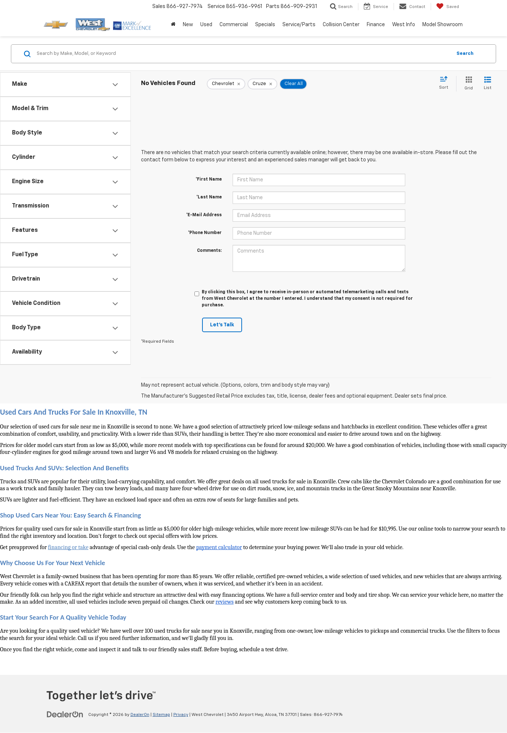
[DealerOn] (65, 714)
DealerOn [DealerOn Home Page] (139, 715)
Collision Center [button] (341, 24)
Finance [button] (376, 24)
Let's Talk (222, 324)
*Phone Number (205, 233)
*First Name (209, 179)
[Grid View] (467, 84)
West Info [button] (403, 24)
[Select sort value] (445, 83)
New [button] (188, 24)
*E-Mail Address (204, 215)
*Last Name (209, 197)
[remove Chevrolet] (226, 83)
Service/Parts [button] (298, 24)
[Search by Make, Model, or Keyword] (243, 54)
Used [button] (206, 24)
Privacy (180, 715)
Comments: (209, 251)
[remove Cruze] (262, 83)
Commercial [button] (234, 24)
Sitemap (161, 715)
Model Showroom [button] (442, 24)
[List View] (487, 84)
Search (465, 53)
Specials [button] (265, 24)
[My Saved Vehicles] (447, 6)
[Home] (173, 24)
